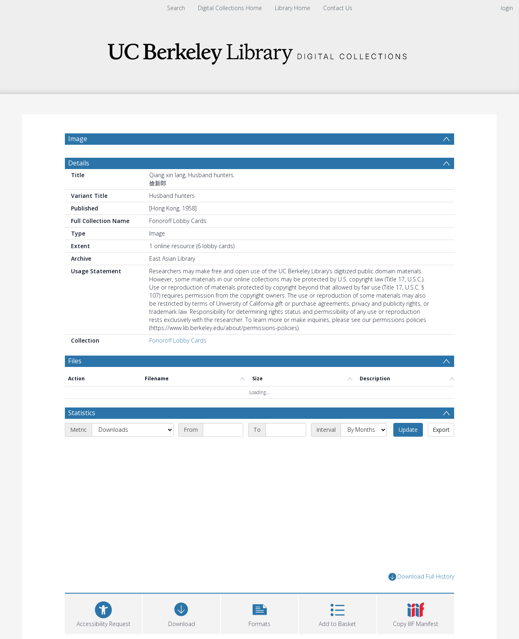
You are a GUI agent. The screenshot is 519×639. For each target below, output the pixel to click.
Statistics (81, 412)
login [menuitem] (507, 8)
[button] (259, 613)
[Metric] (133, 430)
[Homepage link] (259, 51)
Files (74, 360)
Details (78, 163)
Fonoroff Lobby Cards (177, 340)
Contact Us (337, 8)
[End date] (286, 430)
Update (408, 429)
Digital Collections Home (230, 8)
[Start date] (223, 430)
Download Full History (421, 577)
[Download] (181, 613)
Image (77, 138)
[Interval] (364, 430)
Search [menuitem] (176, 8)
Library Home (292, 8)
